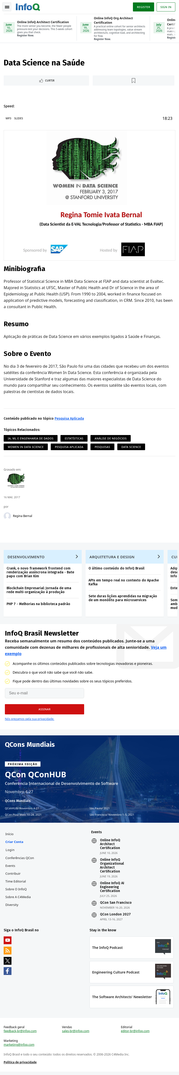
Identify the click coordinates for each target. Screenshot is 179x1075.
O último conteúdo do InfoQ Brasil (117, 569)
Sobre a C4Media (18, 899)
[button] (44, 711)
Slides (18, 119)
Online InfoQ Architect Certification (110, 846)
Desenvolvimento (26, 557)
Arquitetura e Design (112, 557)
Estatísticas (74, 438)
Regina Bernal (22, 516)
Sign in (165, 7)
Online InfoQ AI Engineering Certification (112, 889)
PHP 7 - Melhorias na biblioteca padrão (38, 605)
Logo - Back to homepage (28, 6)
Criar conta (14, 844)
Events (10, 867)
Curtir (50, 81)
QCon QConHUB (35, 776)
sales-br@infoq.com (76, 1034)
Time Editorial (16, 883)
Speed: (9, 106)
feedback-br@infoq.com (20, 1034)
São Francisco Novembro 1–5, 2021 (112, 816)
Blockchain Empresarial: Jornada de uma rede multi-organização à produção (39, 591)
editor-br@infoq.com (135, 1034)
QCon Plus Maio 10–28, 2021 (23, 816)
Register (143, 7)
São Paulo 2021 (100, 809)
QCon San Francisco (116, 905)
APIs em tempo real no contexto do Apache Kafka (124, 583)
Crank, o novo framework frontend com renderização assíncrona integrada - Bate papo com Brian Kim (40, 573)
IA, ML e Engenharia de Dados (31, 438)
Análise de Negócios (111, 438)
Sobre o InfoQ (16, 891)
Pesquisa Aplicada (69, 418)
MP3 (8, 119)
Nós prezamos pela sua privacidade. (29, 720)
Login (10, 852)
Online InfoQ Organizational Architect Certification (112, 867)
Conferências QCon (20, 860)
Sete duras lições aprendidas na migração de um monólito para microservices (123, 599)
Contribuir (13, 875)
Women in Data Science (26, 447)
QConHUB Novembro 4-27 (22, 809)
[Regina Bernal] (7, 516)
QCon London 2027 (115, 916)
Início (10, 836)
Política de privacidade (20, 1065)
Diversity (12, 906)
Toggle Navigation (7, 7)
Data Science (131, 447)
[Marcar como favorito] (133, 81)
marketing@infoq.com (19, 1048)
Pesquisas (102, 447)
